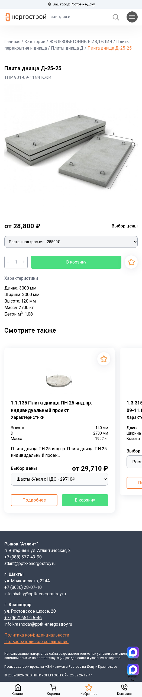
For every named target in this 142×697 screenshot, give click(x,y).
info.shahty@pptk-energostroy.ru (35, 593)
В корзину (76, 262)
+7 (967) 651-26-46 (23, 617)
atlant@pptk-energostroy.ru (30, 563)
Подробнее (34, 500)
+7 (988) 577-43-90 (23, 557)
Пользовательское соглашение (36, 641)
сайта (53, 654)
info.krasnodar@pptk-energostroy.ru (38, 624)
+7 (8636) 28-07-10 (23, 587)
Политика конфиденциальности (36, 635)
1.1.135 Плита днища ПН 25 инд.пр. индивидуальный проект (51, 406)
